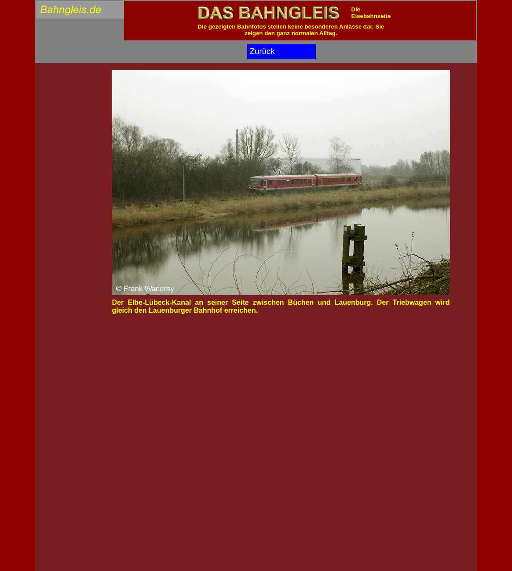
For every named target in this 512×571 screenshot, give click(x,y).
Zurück (262, 51)
